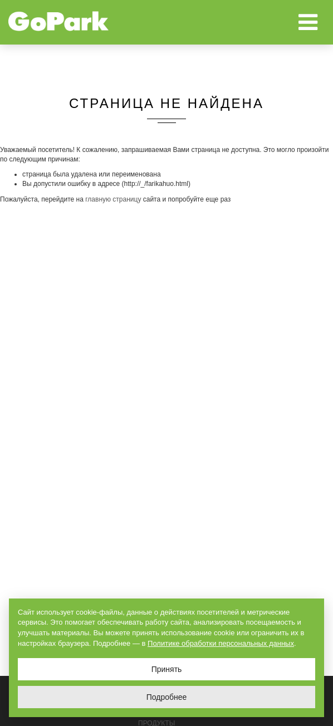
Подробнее (166, 697)
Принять (166, 669)
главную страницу (113, 199)
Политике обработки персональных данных (221, 643)
